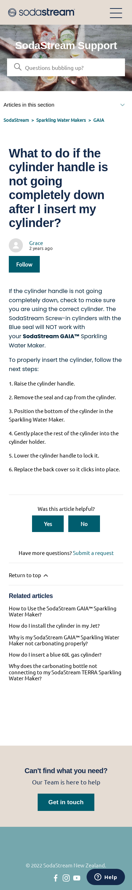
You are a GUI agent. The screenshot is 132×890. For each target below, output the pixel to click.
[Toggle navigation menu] (115, 12)
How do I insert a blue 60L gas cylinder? (55, 654)
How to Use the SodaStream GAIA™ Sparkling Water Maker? (63, 611)
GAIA (98, 120)
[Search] (66, 67)
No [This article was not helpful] (84, 523)
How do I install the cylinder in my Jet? (54, 625)
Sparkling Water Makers (61, 120)
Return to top (29, 575)
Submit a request (93, 552)
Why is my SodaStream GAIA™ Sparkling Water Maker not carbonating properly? (64, 640)
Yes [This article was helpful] (48, 523)
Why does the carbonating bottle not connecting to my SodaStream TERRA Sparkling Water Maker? (65, 671)
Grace (36, 242)
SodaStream (16, 120)
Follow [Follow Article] (24, 264)
